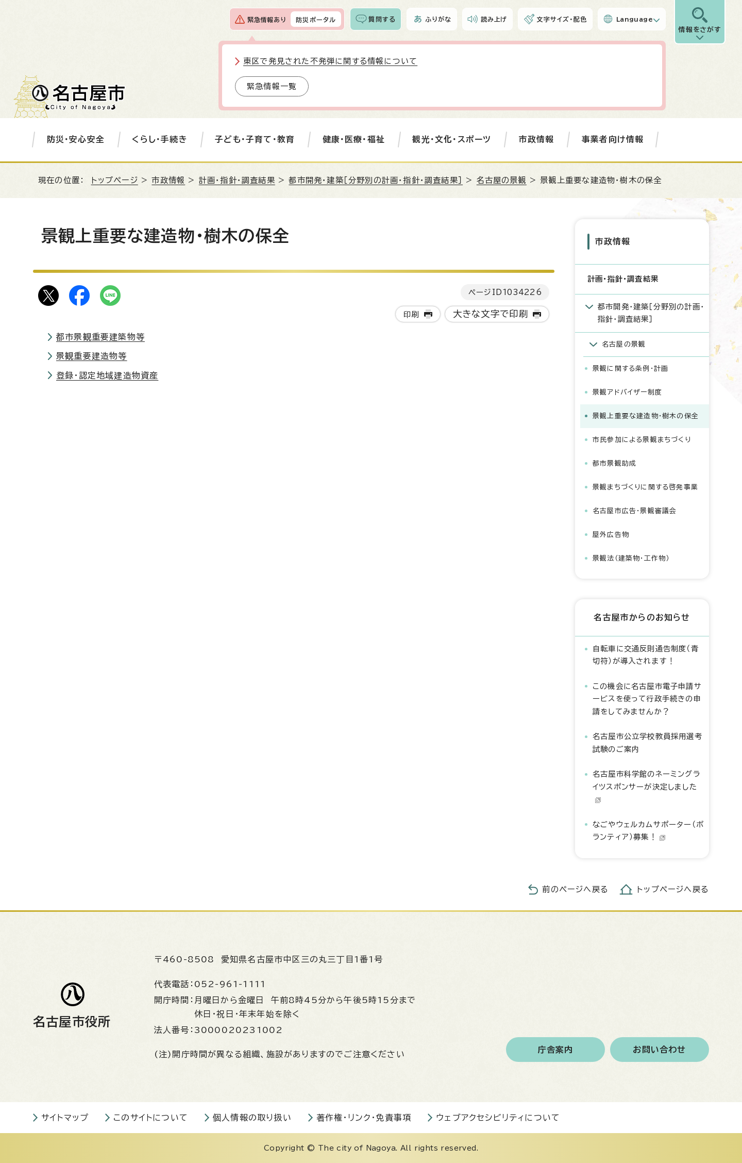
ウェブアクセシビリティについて (498, 1117)
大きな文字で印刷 (491, 313)
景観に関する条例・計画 (630, 368)
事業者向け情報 (613, 139)
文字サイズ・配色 (561, 19)
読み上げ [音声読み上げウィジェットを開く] (494, 19)
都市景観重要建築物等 (100, 337)
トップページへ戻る (673, 889)
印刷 (411, 314)
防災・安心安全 (76, 139)
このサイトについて (150, 1117)
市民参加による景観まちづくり (642, 439)
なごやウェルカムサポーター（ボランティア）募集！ (648, 830)
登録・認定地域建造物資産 (107, 375)
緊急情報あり (266, 20)
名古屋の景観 (502, 180)
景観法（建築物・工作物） (631, 557)
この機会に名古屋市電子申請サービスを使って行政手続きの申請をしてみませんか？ (647, 698)
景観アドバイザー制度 (627, 391)
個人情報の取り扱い (252, 1117)
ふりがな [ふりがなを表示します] (438, 19)
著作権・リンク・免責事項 (363, 1117)
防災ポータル (316, 20)
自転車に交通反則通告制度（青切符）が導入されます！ (646, 654)
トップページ (114, 180)
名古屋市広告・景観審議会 (635, 510)
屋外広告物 (611, 534)
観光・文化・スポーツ (451, 139)
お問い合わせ (659, 1049)
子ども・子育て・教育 (255, 139)
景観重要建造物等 (91, 356)
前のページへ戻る (575, 889)
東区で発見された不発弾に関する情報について (330, 61)
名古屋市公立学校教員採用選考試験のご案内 (647, 742)
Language (634, 19)
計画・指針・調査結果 (237, 180)
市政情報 (536, 139)
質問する (382, 19)
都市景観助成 (614, 463)
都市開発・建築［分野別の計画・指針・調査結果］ (376, 180)
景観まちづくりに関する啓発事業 (645, 486)
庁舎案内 (556, 1049)
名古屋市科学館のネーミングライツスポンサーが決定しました (646, 785)
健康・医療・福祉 (354, 139)
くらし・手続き (159, 139)
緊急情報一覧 (272, 86)
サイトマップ (65, 1117)
